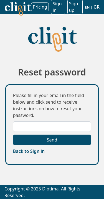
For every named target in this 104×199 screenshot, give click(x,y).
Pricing (40, 7)
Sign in (57, 7)
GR (96, 7)
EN (87, 7)
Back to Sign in (29, 151)
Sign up (73, 7)
